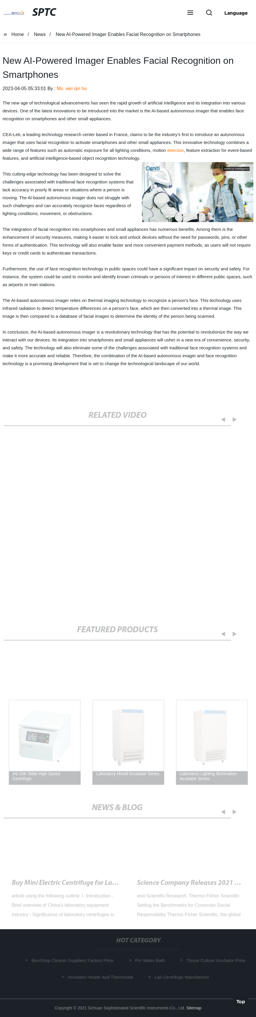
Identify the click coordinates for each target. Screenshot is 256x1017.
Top (240, 1001)
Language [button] (236, 13)
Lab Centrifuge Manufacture (183, 977)
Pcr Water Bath (151, 960)
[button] (190, 13)
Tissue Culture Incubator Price (217, 960)
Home (17, 34)
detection (175, 150)
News (40, 34)
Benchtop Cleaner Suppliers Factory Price (74, 960)
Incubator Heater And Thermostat (101, 977)
